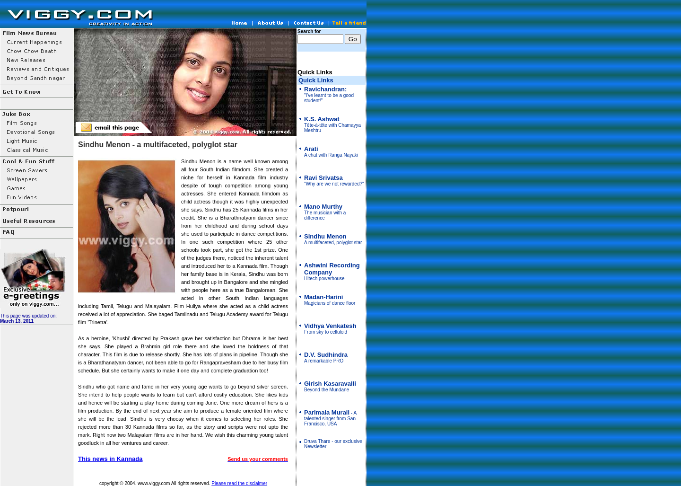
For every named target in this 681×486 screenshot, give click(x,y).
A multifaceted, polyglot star (333, 239)
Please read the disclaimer (239, 483)
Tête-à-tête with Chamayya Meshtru (332, 125)
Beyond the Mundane (330, 386)
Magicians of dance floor (329, 300)
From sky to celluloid (330, 329)
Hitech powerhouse (332, 272)
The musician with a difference (325, 212)
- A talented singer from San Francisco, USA (330, 418)
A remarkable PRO (326, 358)
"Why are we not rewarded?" (334, 181)
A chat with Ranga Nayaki (331, 152)
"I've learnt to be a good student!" (329, 95)
